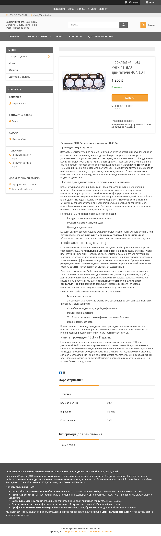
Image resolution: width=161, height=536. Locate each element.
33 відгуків (133, 2)
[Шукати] (123, 25)
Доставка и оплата (100, 36)
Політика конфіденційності (100, 531)
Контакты (75, 36)
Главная (14, 36)
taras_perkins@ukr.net (23, 189)
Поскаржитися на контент (74, 531)
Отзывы (13, 70)
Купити (130, 97)
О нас (59, 36)
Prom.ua (96, 528)
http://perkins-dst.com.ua (24, 184)
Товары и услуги (36, 36)
